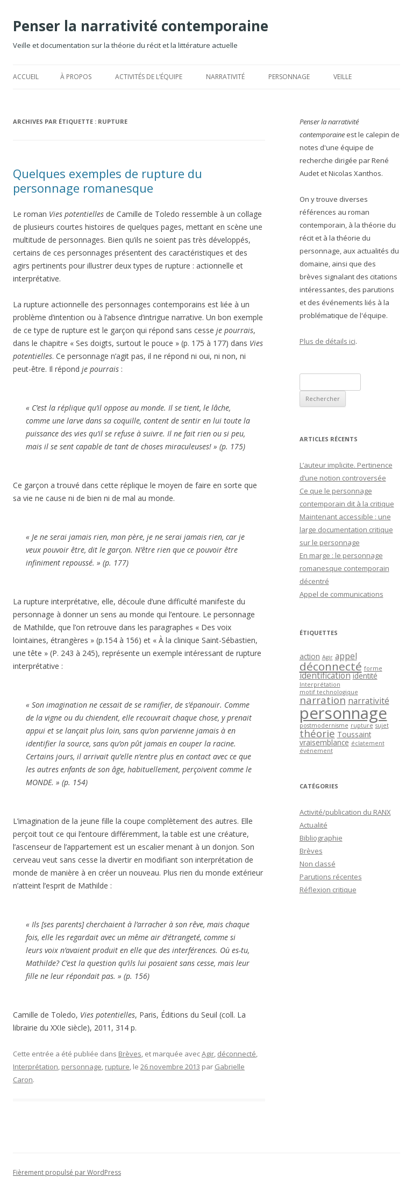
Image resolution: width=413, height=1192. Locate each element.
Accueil (26, 76)
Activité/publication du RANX (345, 812)
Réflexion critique (328, 889)
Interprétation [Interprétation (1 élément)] (320, 684)
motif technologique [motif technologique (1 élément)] (329, 692)
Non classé (318, 864)
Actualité (313, 825)
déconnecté (236, 1054)
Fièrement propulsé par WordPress (67, 1172)
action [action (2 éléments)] (310, 656)
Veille (342, 76)
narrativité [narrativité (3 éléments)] (368, 701)
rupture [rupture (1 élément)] (362, 725)
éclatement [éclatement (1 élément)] (367, 743)
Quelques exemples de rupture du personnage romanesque (107, 180)
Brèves (129, 1054)
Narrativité (225, 76)
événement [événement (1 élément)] (316, 750)
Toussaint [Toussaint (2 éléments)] (354, 734)
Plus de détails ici (327, 341)
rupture (117, 1066)
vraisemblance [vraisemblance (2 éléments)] (324, 742)
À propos (75, 76)
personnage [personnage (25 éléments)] (343, 713)
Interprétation (35, 1066)
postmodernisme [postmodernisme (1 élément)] (324, 725)
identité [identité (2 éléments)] (365, 676)
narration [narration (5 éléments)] (323, 700)
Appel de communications (341, 594)
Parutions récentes (331, 876)
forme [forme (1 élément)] (373, 668)
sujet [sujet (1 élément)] (382, 725)
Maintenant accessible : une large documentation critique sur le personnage (346, 529)
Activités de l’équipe (148, 76)
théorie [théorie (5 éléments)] (317, 733)
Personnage (289, 76)
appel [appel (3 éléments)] (346, 656)
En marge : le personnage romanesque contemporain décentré (344, 568)
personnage (81, 1066)
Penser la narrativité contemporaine (140, 26)
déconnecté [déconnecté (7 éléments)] (331, 666)
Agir (208, 1054)
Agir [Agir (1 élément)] (327, 657)
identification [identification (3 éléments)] (325, 675)
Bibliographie (321, 838)
